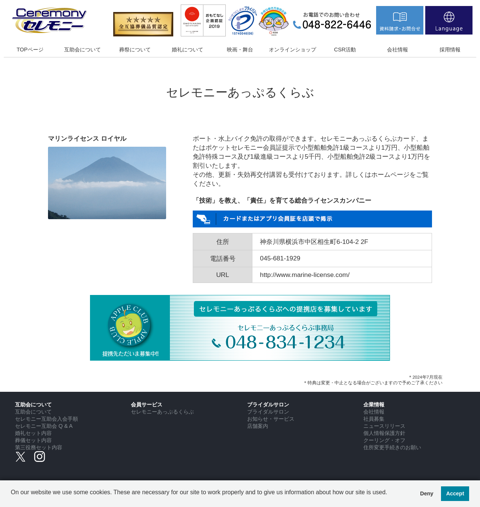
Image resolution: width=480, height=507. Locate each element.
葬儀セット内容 (33, 440)
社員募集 (373, 419)
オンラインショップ (292, 50)
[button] (12, 498)
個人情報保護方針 (384, 433)
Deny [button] (426, 493)
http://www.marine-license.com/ (305, 274)
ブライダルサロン (268, 412)
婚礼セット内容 (33, 433)
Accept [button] (455, 493)
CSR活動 (345, 50)
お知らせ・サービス (270, 419)
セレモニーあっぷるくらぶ (162, 412)
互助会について (82, 50)
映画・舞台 (240, 50)
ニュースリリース (384, 426)
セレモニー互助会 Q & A (44, 426)
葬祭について (135, 50)
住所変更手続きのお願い (392, 447)
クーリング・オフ (384, 440)
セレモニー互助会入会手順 (46, 419)
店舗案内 (257, 426)
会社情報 (397, 50)
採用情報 (450, 50)
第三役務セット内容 (38, 447)
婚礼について (187, 50)
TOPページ (29, 50)
